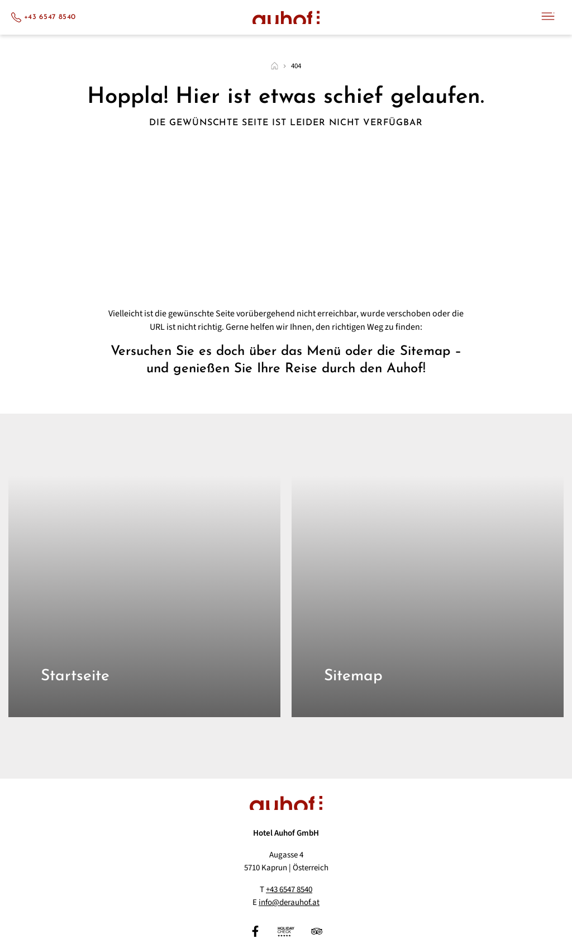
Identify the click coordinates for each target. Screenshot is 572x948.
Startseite (75, 676)
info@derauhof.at (289, 902)
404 (296, 66)
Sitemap (353, 676)
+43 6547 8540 (289, 889)
